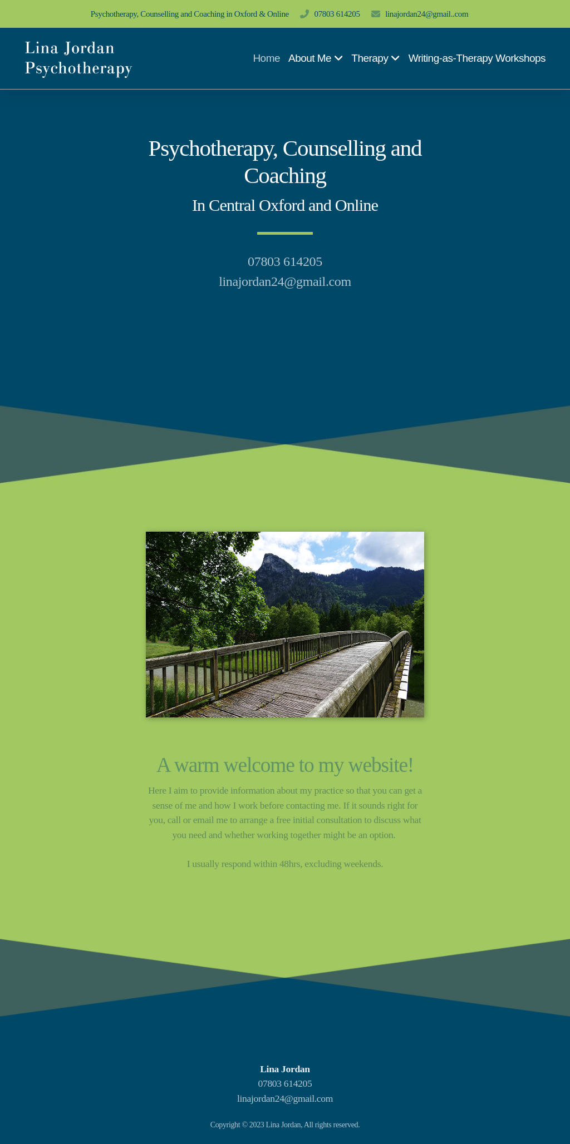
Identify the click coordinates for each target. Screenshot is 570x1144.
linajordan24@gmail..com (426, 13)
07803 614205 (337, 13)
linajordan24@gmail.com (285, 1098)
